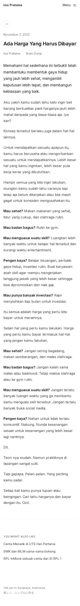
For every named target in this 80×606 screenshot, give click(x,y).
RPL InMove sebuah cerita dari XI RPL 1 (32, 559)
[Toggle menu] (70, 5)
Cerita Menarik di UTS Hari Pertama (29, 544)
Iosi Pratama (12, 5)
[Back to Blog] (6, 24)
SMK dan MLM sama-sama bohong (29, 551)
